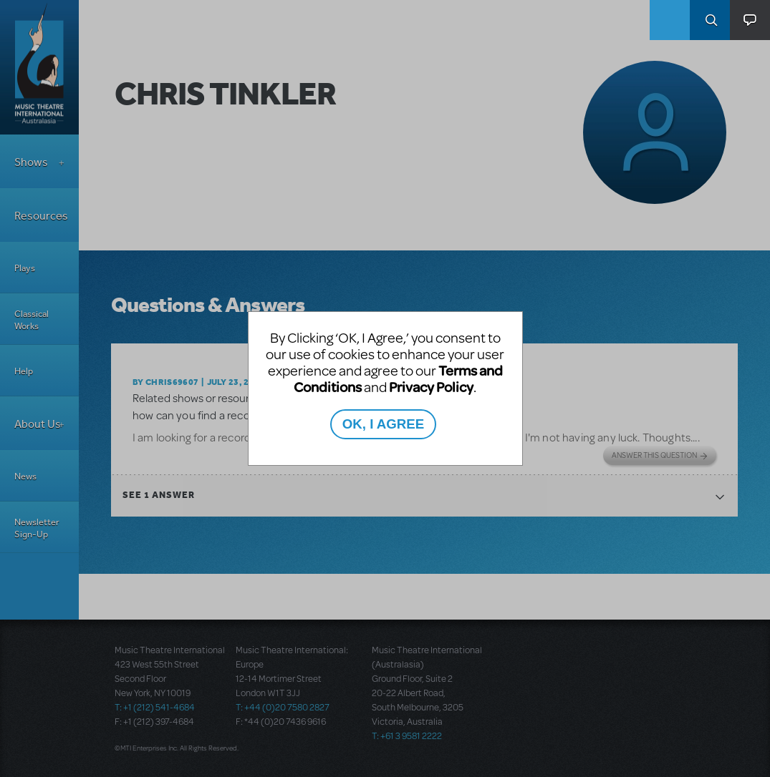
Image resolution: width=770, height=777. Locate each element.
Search (710, 20)
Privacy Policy (431, 386)
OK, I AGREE (383, 423)
